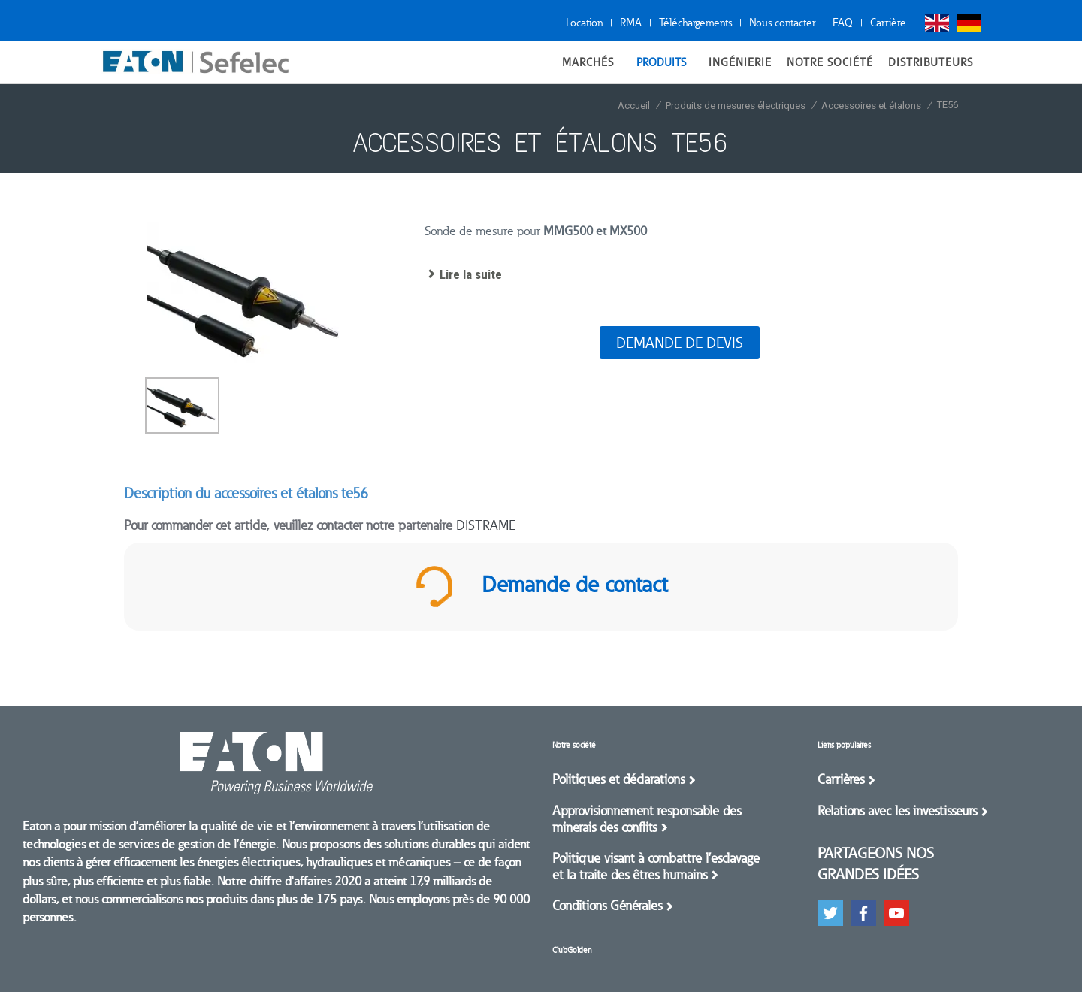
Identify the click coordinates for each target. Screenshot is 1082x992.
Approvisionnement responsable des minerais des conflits (646, 819)
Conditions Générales (607, 906)
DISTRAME (485, 525)
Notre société (574, 745)
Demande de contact (541, 586)
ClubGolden (571, 950)
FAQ (843, 22)
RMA (631, 22)
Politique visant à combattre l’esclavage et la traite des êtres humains (656, 866)
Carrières (841, 779)
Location (584, 22)
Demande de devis (679, 342)
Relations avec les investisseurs (897, 811)
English (937, 23)
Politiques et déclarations (618, 779)
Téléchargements (695, 22)
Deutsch (969, 23)
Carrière (888, 22)
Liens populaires (844, 745)
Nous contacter (782, 22)
